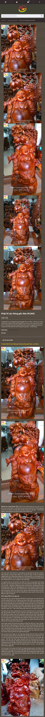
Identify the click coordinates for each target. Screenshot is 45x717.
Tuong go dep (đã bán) (12, 20)
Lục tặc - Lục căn (35, 644)
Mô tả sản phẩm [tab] (8, 340)
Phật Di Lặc (22, 506)
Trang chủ (3, 20)
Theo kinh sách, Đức (6, 573)
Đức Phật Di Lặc (28, 511)
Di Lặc (25, 630)
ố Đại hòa (27, 639)
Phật (13, 573)
